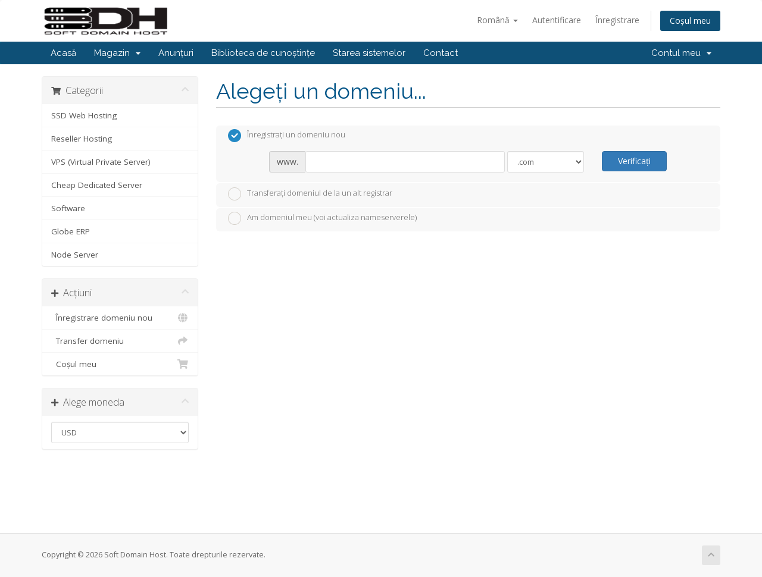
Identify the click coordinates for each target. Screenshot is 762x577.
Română (497, 20)
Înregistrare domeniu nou (120, 318)
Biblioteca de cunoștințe (263, 53)
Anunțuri (175, 53)
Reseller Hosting (81, 138)
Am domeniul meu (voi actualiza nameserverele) (322, 218)
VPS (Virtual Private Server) (101, 161)
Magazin (117, 53)
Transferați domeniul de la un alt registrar (310, 193)
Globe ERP (70, 231)
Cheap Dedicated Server (96, 185)
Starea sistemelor (369, 53)
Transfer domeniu (120, 341)
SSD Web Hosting (84, 115)
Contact (440, 53)
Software (68, 208)
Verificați (634, 161)
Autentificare (556, 20)
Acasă (63, 53)
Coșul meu (690, 20)
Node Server (74, 254)
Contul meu (681, 53)
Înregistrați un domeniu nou (286, 135)
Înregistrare (617, 20)
